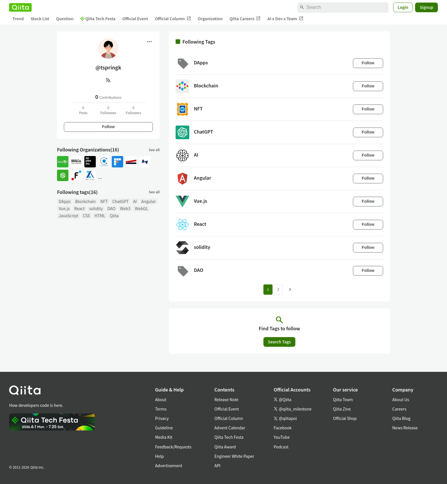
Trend (18, 18)
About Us (400, 399)
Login (403, 7)
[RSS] (108, 80)
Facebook (283, 427)
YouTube (282, 437)
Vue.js (64, 208)
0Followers (133, 110)
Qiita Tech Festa (97, 18)
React (79, 208)
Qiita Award (225, 447)
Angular (148, 201)
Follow (108, 126)
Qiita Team (343, 399)
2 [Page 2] (278, 289)
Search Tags (279, 341)
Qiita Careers (245, 19)
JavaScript (68, 215)
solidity (96, 208)
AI (135, 201)
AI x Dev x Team (285, 19)
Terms (160, 409)
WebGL (141, 208)
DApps (65, 201)
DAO (111, 208)
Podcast (281, 447)
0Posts (83, 110)
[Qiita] (20, 7)
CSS (86, 215)
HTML (100, 215)
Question (65, 18)
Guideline (164, 427)
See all (154, 149)
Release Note (226, 399)
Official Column (173, 19)
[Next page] (290, 289)
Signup (426, 7)
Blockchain (85, 201)
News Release (405, 427)
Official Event (135, 18)
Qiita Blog (401, 418)
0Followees (108, 110)
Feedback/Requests (173, 447)
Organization (210, 18)
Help (159, 456)
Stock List (40, 18)
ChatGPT (120, 201)
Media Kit (163, 437)
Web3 (125, 208)
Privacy (161, 418)
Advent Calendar (229, 427)
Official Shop (345, 418)
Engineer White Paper (234, 456)
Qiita (114, 215)
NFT (104, 201)
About (160, 399)
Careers (399, 409)
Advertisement (168, 465)
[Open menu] (149, 41)
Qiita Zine (342, 409)
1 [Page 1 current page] (268, 289)
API (217, 465)
